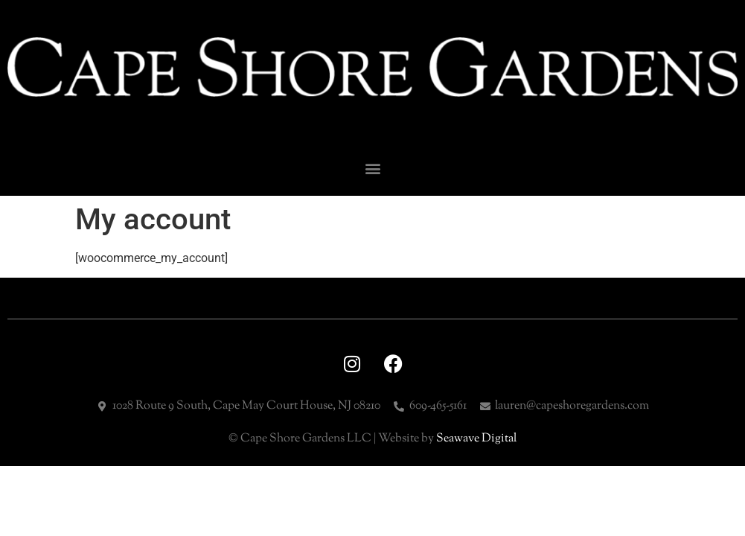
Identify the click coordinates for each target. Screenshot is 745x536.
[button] (372, 168)
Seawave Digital (476, 438)
